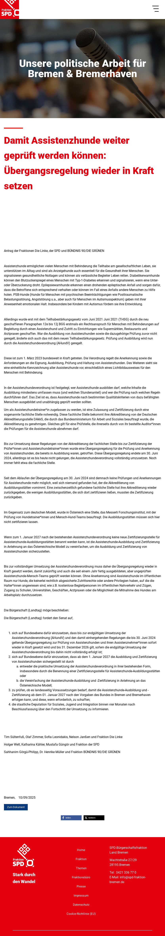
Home (81, 849)
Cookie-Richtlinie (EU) (81, 913)
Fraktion (81, 858)
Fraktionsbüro (81, 877)
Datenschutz (81, 904)
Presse (81, 886)
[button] (71, 817)
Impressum (81, 895)
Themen (81, 868)
